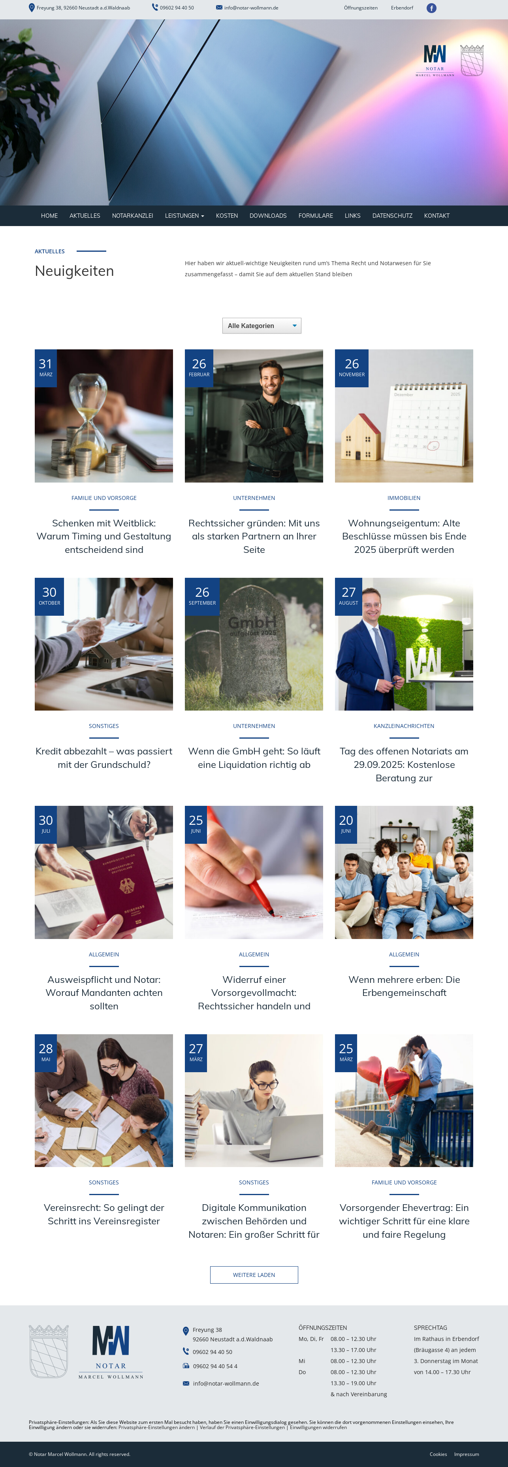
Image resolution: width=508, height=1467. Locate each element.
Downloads (268, 215)
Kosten (227, 215)
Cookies (438, 1454)
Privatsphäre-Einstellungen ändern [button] (157, 1427)
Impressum (466, 1454)
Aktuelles (85, 215)
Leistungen (184, 215)
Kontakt (437, 215)
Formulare (316, 215)
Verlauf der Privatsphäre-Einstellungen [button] (242, 1427)
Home (49, 215)
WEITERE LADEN (254, 1274)
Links (353, 215)
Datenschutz (392, 215)
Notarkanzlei (132, 215)
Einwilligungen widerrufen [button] (318, 1427)
